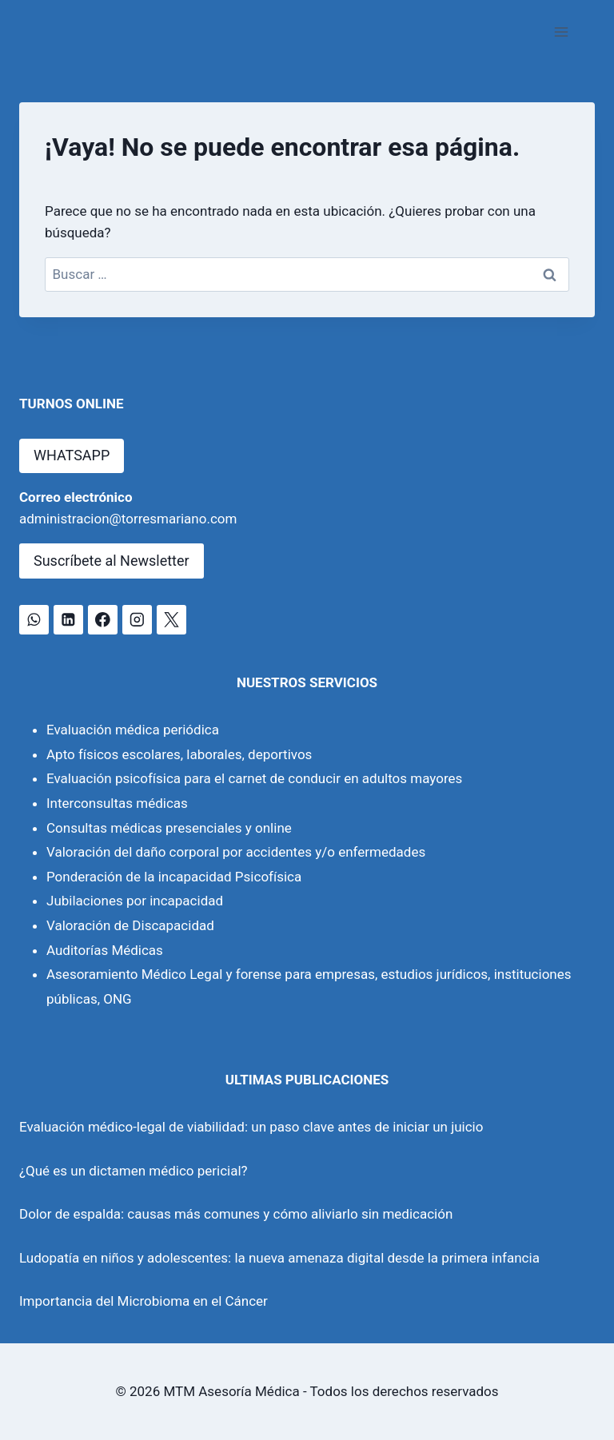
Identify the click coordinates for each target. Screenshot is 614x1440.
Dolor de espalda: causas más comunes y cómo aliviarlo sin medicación (236, 1214)
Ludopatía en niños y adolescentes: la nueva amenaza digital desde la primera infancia (279, 1258)
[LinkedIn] (68, 619)
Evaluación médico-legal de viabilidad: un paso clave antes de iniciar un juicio (251, 1127)
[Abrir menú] (561, 31)
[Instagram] (137, 619)
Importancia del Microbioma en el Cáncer (143, 1301)
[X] (171, 619)
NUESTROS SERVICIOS (307, 682)
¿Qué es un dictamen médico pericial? (133, 1171)
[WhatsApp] (34, 619)
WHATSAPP (72, 455)
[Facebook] (103, 619)
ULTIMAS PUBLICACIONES (307, 1080)
